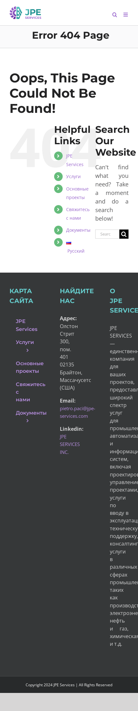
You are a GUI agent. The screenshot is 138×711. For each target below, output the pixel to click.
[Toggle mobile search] (114, 14)
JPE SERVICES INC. (70, 444)
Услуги (73, 176)
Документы (78, 230)
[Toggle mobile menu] (126, 14)
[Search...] (107, 234)
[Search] (124, 234)
